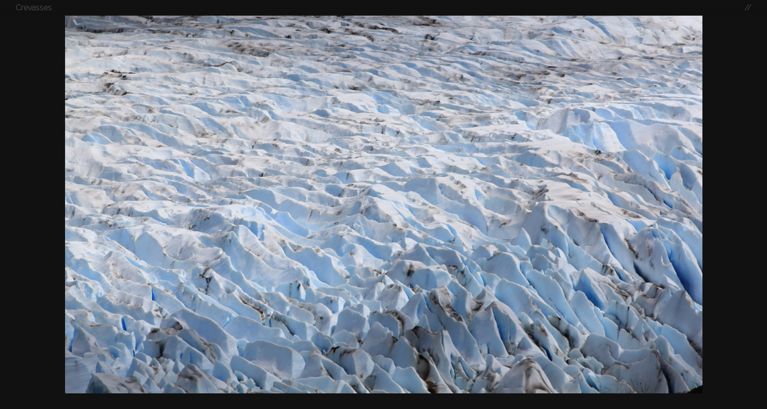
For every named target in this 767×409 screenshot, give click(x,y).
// (747, 7)
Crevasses (34, 7)
